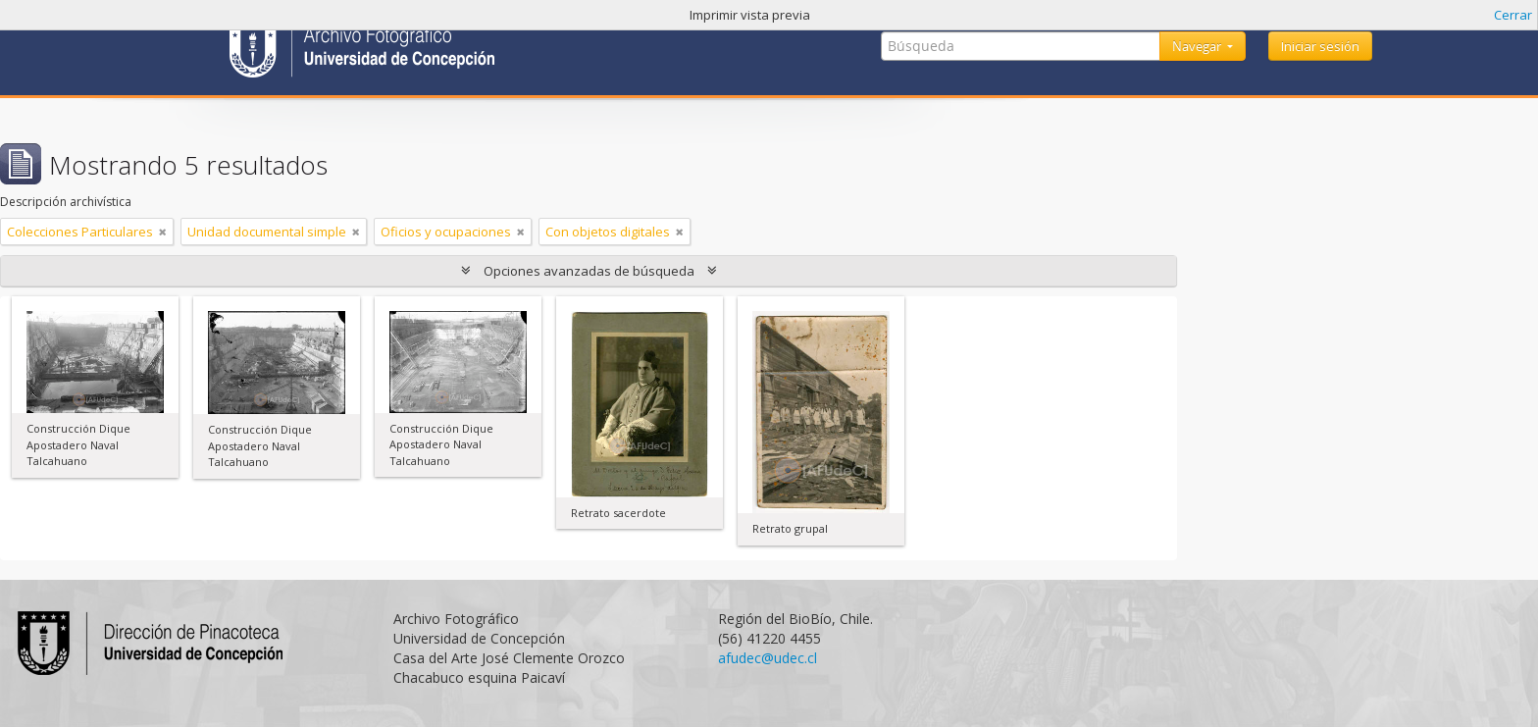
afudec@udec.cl (767, 658)
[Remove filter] (163, 231)
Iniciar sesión (1320, 46)
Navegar (1198, 46)
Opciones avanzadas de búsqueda (589, 271)
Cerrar (1513, 15)
